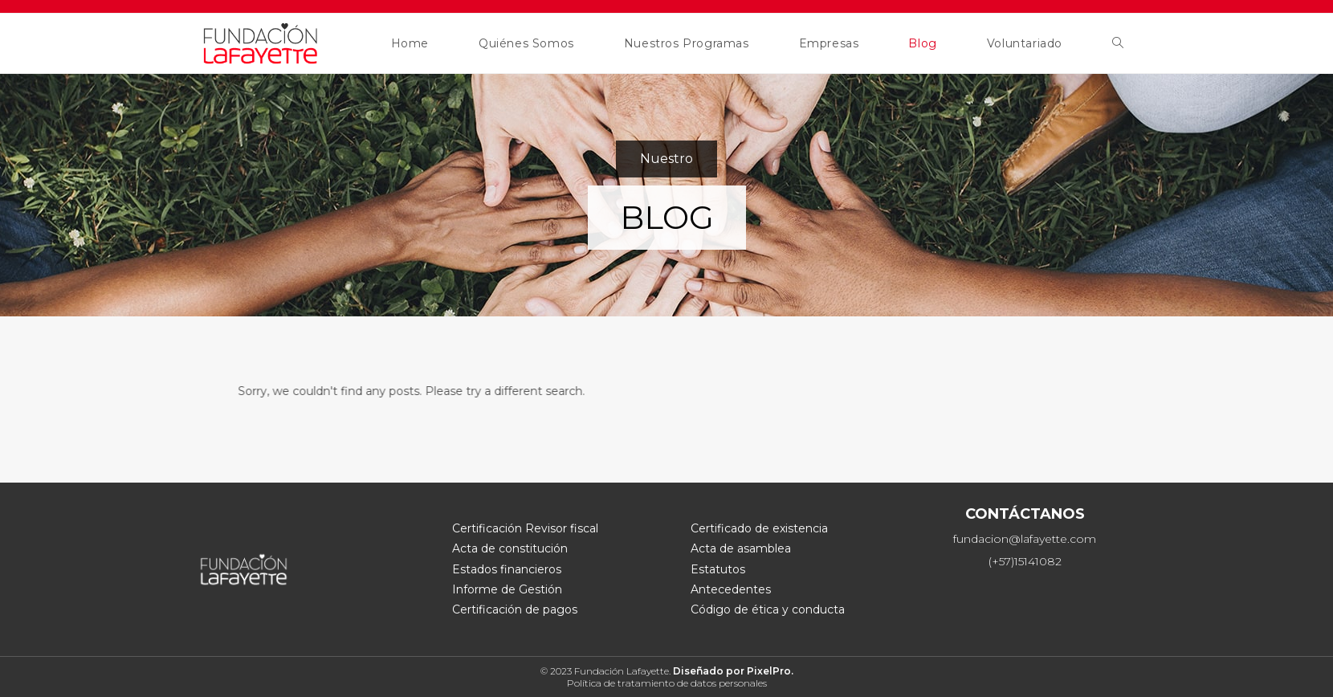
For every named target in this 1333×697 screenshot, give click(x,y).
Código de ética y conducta (768, 609)
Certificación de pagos (514, 609)
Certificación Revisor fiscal (525, 528)
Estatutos (718, 569)
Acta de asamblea (741, 548)
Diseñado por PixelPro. (733, 671)
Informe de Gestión (507, 589)
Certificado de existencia (759, 528)
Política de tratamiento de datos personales (667, 683)
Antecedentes (731, 589)
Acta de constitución (510, 548)
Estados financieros (506, 569)
